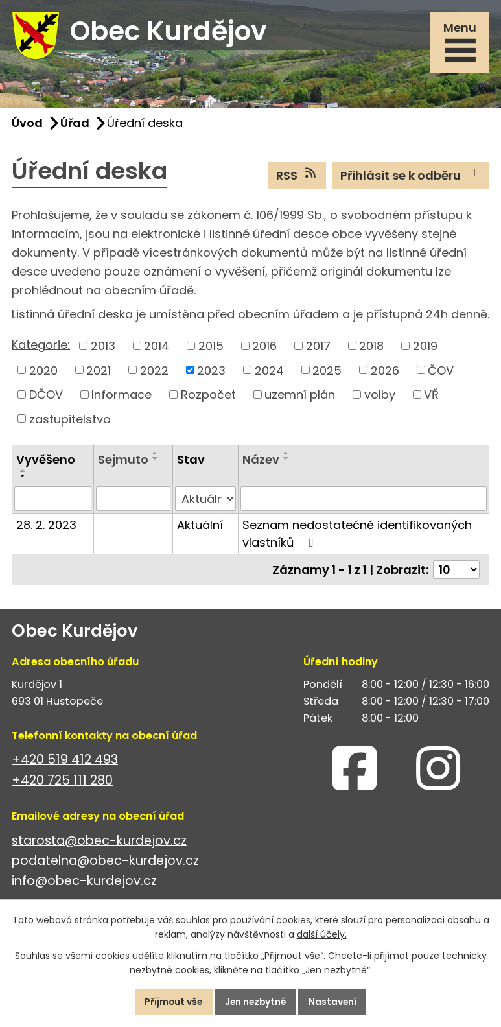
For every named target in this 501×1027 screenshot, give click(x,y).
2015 (211, 348)
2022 (154, 372)
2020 (43, 372)
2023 (211, 372)
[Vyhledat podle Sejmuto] (133, 500)
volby (379, 396)
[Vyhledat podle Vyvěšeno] (52, 500)
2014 (156, 348)
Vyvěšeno (45, 461)
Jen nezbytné (256, 1001)
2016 (264, 348)
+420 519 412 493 (65, 762)
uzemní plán (299, 396)
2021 (98, 372)
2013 (103, 348)
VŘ (431, 396)
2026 (385, 372)
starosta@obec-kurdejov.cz (99, 842)
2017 (318, 348)
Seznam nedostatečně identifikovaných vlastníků (357, 535)
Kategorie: (41, 346)
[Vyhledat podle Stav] (205, 500)
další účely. (322, 934)
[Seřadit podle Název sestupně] (286, 460)
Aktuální (200, 527)
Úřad (74, 125)
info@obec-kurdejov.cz (84, 882)
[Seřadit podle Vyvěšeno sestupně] (23, 477)
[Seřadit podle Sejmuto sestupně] (155, 460)
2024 (269, 372)
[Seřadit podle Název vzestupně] (286, 455)
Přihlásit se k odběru (411, 177)
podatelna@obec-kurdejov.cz (105, 862)
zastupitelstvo (70, 420)
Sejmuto (123, 461)
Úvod (27, 125)
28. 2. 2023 (46, 527)
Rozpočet (208, 396)
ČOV (441, 372)
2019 (425, 348)
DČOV (46, 396)
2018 (371, 348)
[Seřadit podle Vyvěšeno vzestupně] (23, 472)
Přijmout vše (171, 1001)
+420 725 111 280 (62, 782)
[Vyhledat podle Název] (363, 500)
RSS (297, 177)
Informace (121, 396)
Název (260, 461)
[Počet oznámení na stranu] (456, 571)
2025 (327, 372)
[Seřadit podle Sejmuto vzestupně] (155, 455)
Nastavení (335, 1001)
